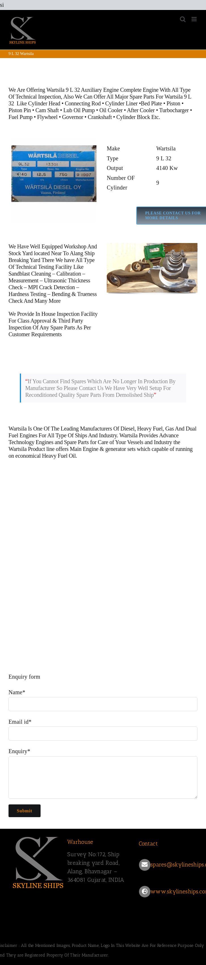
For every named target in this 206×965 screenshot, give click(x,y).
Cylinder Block (133, 117)
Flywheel (48, 117)
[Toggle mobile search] (183, 19)
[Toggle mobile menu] (194, 19)
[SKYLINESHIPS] (38, 861)
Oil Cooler (111, 110)
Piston (173, 103)
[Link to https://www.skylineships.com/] (145, 892)
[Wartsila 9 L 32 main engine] (53, 180)
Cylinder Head (44, 103)
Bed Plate (151, 103)
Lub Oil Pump (79, 110)
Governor (72, 117)
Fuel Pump (21, 117)
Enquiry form (24, 677)
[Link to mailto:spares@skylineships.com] (145, 865)
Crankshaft (100, 117)
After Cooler (141, 110)
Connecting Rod (82, 103)
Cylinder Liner (121, 103)
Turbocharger (174, 110)
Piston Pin (20, 110)
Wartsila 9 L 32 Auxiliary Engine (82, 90)
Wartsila (18, 428)
